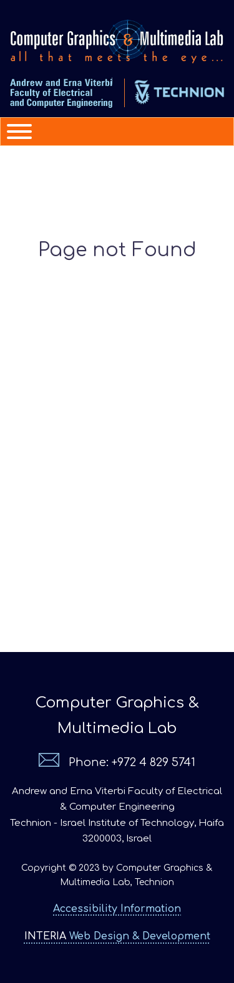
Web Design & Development (117, 936)
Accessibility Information (117, 908)
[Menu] (14, 131)
